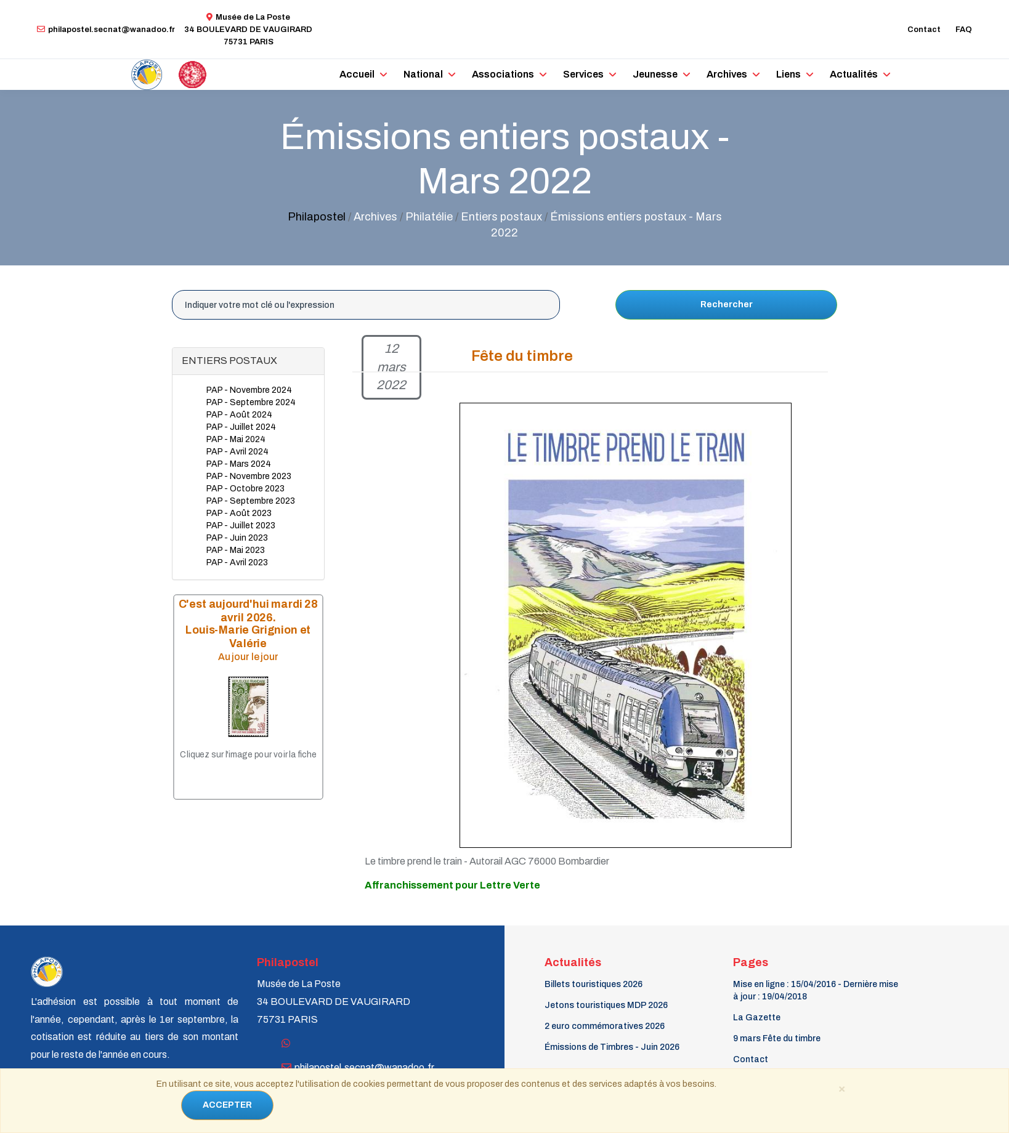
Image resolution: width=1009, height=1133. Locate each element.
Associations (503, 74)
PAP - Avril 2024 (237, 451)
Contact (924, 29)
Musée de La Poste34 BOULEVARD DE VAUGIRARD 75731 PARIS (248, 29)
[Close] (841, 1088)
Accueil (357, 74)
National (423, 74)
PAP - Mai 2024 (235, 439)
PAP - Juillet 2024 (241, 427)
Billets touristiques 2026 (593, 984)
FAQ (963, 29)
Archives (727, 74)
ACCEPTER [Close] (227, 1105)
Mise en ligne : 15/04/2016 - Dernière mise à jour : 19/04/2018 (815, 990)
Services (583, 74)
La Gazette (756, 1017)
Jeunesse (655, 74)
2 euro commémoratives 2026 (605, 1026)
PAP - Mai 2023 (235, 550)
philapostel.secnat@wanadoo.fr (106, 29)
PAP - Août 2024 (239, 414)
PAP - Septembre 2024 (251, 402)
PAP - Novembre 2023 (248, 476)
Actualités (854, 74)
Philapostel (317, 217)
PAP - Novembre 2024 (249, 390)
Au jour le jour (248, 657)
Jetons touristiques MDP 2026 (606, 1005)
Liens (788, 74)
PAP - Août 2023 (239, 513)
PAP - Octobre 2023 (245, 488)
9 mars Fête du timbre (777, 1038)
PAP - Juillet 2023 (240, 525)
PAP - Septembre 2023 (250, 501)
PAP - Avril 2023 (237, 562)
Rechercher (726, 304)
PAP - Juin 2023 (237, 537)
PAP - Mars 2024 (238, 464)
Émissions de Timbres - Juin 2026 (612, 1047)
